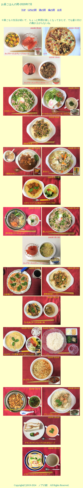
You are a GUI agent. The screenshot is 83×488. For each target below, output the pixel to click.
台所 (59, 10)
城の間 (51, 10)
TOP (23, 10)
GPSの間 (32, 10)
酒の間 (42, 10)
